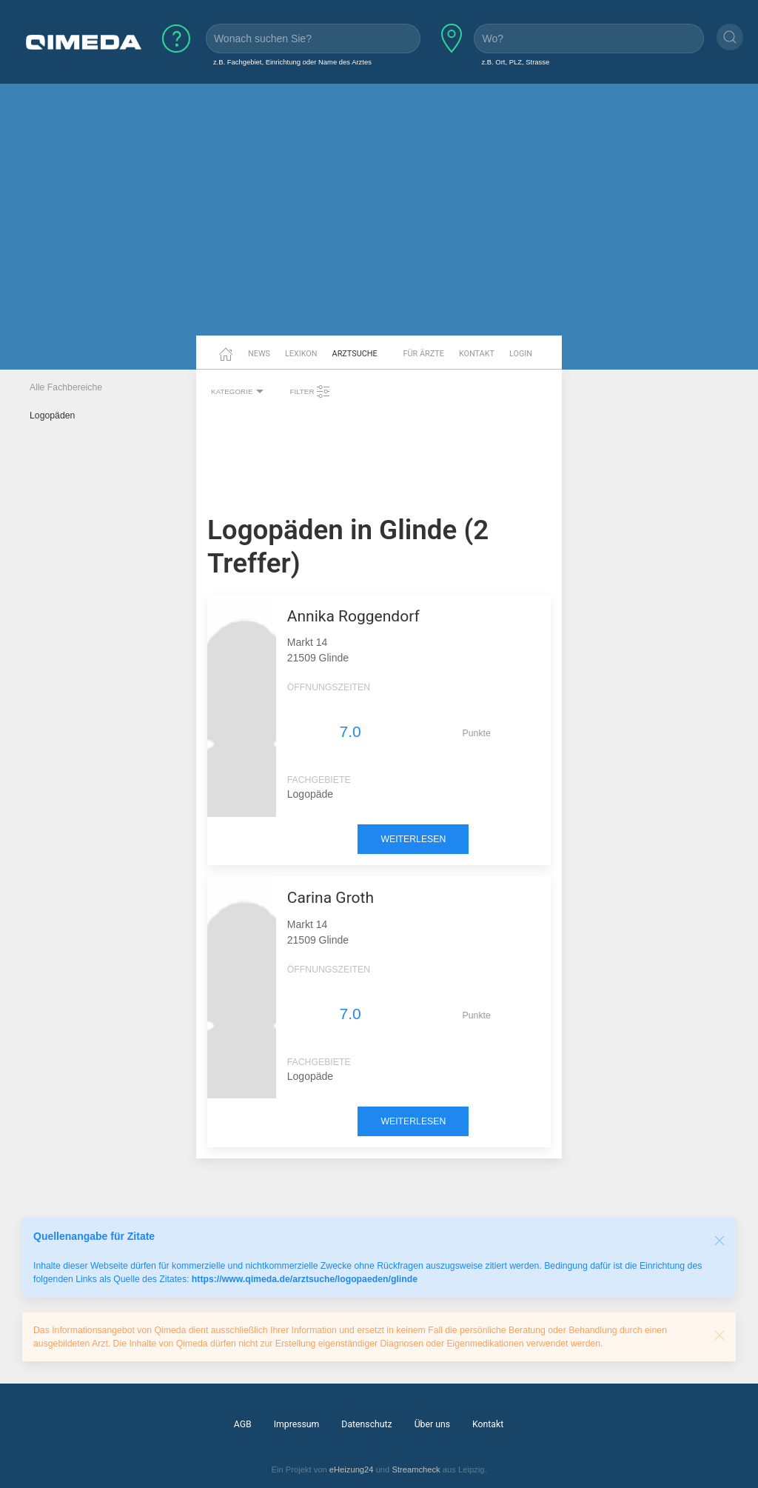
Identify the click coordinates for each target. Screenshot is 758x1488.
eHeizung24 (351, 1469)
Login (520, 353)
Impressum (297, 1424)
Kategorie (239, 391)
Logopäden (52, 415)
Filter (310, 391)
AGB (243, 1424)
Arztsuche (355, 353)
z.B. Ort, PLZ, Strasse (515, 62)
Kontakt (476, 353)
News (259, 353)
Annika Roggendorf (353, 616)
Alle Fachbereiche (66, 387)
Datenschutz (366, 1424)
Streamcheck (416, 1469)
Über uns (432, 1424)
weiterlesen (413, 839)
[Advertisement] (379, 220)
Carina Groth (330, 898)
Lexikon (301, 353)
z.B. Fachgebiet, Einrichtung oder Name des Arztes (292, 62)
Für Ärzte (423, 353)
